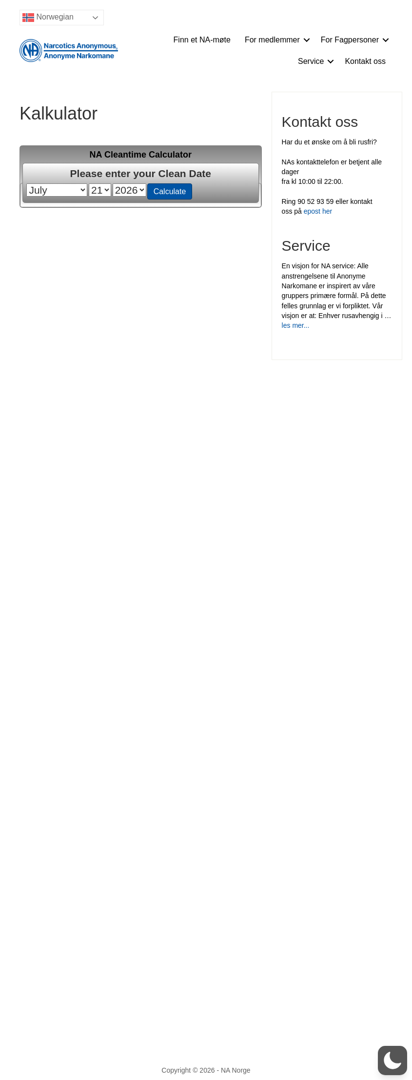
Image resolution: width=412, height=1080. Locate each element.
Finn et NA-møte (202, 40)
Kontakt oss (365, 61)
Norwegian (48, 17)
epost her (318, 211)
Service (311, 61)
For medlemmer (272, 40)
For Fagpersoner (350, 40)
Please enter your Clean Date (140, 173)
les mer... (296, 325)
